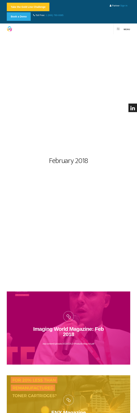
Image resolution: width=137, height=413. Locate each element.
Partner (118, 5)
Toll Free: (48, 15)
